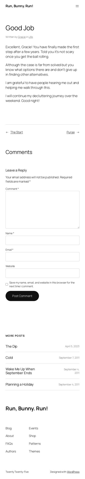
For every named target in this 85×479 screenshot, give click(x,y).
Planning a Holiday (20, 384)
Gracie (22, 37)
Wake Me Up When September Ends (20, 371)
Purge (71, 132)
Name (10, 233)
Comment (12, 188)
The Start (16, 132)
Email (9, 249)
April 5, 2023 (72, 346)
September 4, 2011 (69, 384)
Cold (9, 358)
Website (10, 266)
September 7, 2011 (69, 357)
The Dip (11, 346)
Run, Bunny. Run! (19, 6)
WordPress (73, 471)
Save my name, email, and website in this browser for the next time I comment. (41, 284)
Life (31, 37)
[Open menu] (77, 6)
